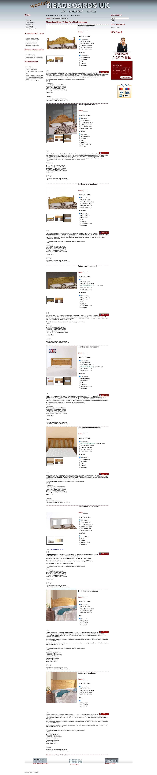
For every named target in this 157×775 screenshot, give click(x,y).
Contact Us (91, 11)
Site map (27, 772)
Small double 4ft (30, 22)
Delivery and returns (31, 69)
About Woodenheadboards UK (34, 71)
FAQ (27, 73)
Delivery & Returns (76, 11)
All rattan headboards (32, 41)
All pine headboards (31, 43)
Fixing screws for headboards (34, 57)
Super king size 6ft (31, 29)
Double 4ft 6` (29, 24)
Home (63, 11)
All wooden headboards (32, 38)
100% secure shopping (32, 80)
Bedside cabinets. (31, 55)
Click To (54, 549)
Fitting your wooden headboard (34, 75)
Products (48, 18)
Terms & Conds (34, 772)
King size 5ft (29, 27)
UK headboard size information (34, 78)
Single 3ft (28, 20)
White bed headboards (32, 45)
